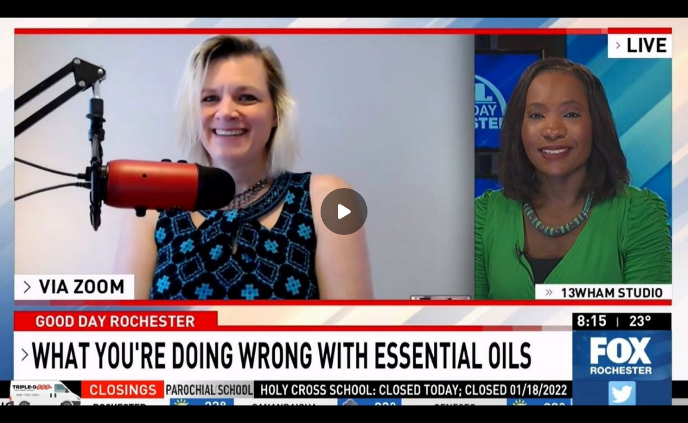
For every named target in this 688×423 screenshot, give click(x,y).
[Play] (344, 211)
